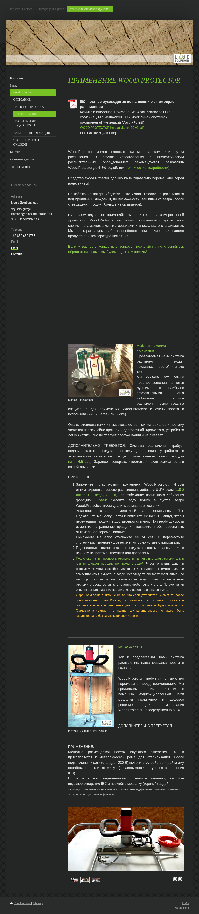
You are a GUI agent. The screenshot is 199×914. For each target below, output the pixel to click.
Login (185, 903)
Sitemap (38, 903)
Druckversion (20, 903)
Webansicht (182, 908)
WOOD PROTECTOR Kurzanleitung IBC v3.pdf (112, 127)
